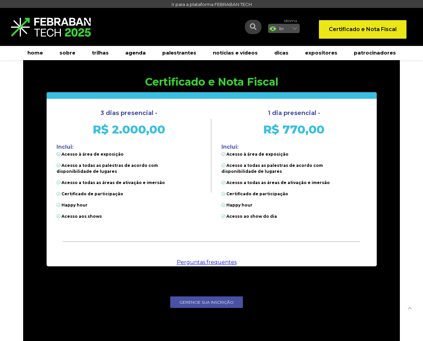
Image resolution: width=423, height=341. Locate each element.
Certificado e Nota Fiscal (363, 29)
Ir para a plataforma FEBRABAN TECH (212, 4)
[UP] (409, 308)
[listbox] (284, 28)
